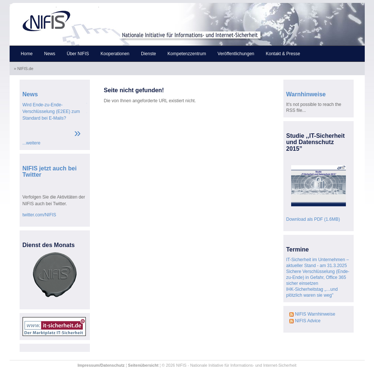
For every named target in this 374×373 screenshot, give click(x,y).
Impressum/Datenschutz (101, 365)
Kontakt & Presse (283, 53)
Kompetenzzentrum (187, 53)
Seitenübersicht (143, 365)
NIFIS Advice (305, 320)
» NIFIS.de (24, 68)
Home (27, 53)
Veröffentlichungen (236, 53)
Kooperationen (115, 53)
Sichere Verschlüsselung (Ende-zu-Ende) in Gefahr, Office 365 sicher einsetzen (318, 277)
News (49, 53)
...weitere (32, 143)
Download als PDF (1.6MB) (313, 219)
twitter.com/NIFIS (39, 214)
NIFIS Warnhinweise (312, 314)
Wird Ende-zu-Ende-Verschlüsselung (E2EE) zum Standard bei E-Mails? (51, 111)
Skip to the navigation (33, 6)
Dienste (148, 53)
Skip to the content (78, 6)
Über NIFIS (78, 53)
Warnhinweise (306, 94)
